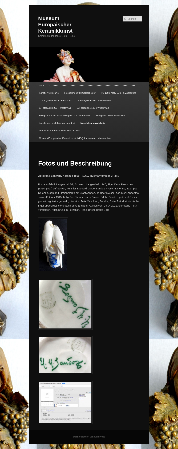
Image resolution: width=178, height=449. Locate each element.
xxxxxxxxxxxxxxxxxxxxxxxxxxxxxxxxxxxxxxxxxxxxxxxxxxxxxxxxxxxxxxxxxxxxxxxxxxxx (92, 85)
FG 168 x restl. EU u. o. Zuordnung (118, 93)
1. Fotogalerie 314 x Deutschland (55, 100)
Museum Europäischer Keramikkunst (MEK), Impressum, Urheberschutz (75, 138)
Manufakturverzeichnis (92, 123)
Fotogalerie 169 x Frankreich (110, 115)
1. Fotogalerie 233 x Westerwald (55, 108)
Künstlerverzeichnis (49, 93)
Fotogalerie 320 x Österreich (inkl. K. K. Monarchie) (65, 115)
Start (41, 85)
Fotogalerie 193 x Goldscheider (80, 93)
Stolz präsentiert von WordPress (89, 437)
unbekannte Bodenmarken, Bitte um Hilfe (59, 130)
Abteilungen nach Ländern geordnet (57, 123)
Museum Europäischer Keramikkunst (55, 24)
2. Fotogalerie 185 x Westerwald (93, 108)
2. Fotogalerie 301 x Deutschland (94, 100)
